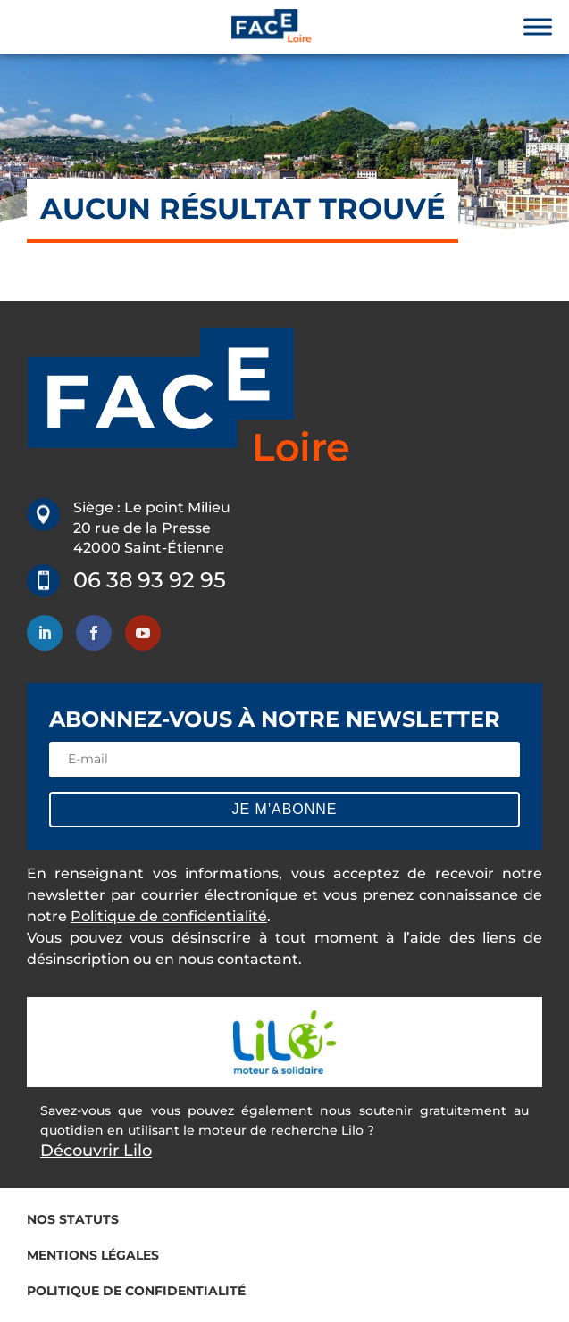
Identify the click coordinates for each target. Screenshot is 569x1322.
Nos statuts (73, 1219)
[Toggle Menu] (537, 26)
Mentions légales (93, 1255)
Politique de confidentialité (169, 916)
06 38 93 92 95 (149, 580)
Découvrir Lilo (96, 1150)
